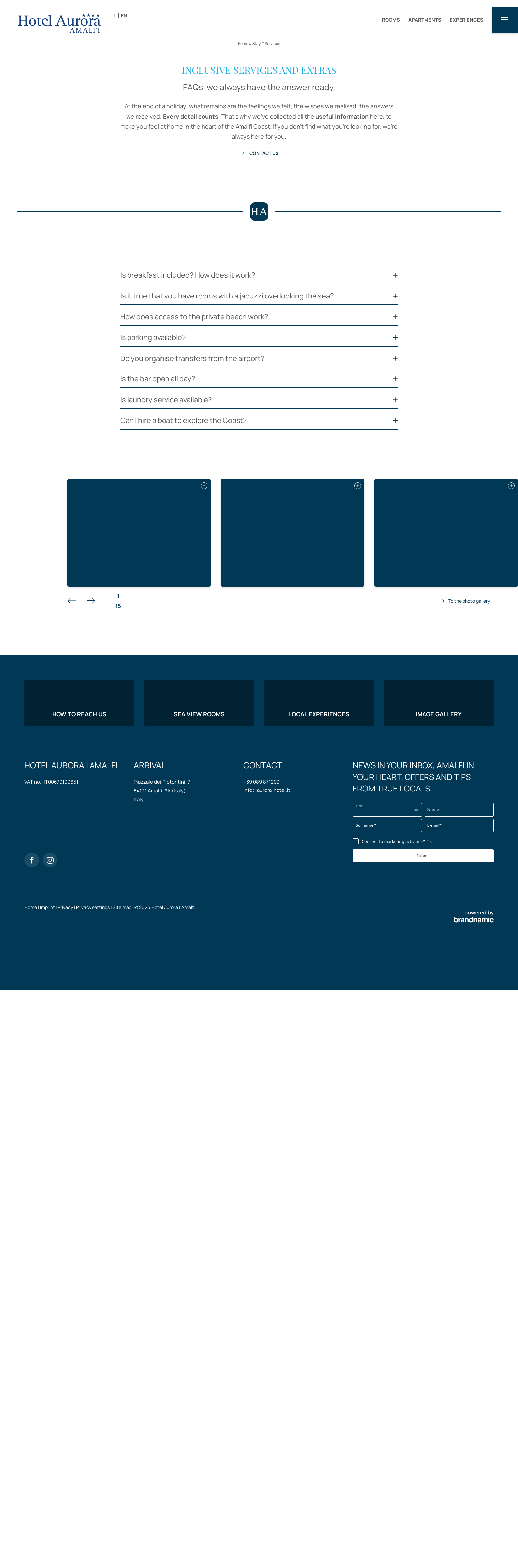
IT (114, 15)
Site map (122, 1470)
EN (124, 15)
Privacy (66, 1470)
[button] (505, 20)
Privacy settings (93, 1470)
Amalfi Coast (253, 126)
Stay (256, 43)
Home (243, 43)
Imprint (48, 1470)
